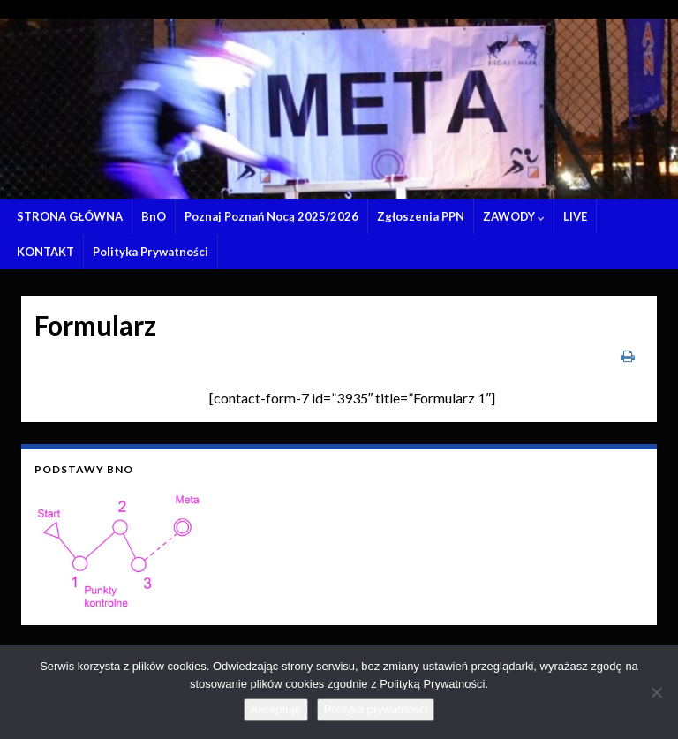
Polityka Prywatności (150, 252)
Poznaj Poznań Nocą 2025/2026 (271, 216)
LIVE (575, 216)
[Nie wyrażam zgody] (656, 692)
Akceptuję (276, 709)
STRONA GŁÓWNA (70, 216)
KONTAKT (45, 252)
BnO (153, 216)
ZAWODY (514, 216)
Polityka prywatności (376, 709)
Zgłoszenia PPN (420, 216)
